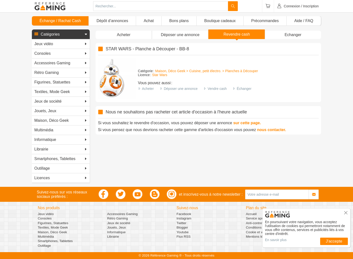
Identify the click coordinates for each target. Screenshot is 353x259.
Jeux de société (118, 223)
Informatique (116, 232)
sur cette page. (247, 123)
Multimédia (46, 236)
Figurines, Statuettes (53, 223)
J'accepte (334, 241)
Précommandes (265, 21)
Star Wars (159, 75)
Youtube (182, 232)
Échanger (244, 89)
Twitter (181, 223)
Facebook (183, 214)
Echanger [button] (293, 35)
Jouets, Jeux (116, 227)
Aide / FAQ (303, 21)
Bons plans (179, 21)
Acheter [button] (123, 35)
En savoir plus (276, 240)
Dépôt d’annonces (112, 21)
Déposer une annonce (181, 89)
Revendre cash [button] (237, 34)
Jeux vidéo (46, 214)
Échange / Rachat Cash (60, 21)
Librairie (113, 236)
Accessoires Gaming (122, 214)
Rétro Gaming (117, 218)
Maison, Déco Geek (52, 232)
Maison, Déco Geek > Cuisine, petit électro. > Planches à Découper (206, 71)
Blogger (182, 227)
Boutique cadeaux (220, 21)
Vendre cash (217, 89)
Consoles (45, 218)
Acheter (148, 89)
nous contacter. (271, 130)
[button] (61, 34)
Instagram (183, 218)
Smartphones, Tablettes (55, 241)
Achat (149, 21)
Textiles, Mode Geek (53, 227)
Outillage (44, 245)
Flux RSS (183, 236)
